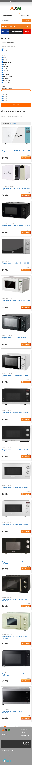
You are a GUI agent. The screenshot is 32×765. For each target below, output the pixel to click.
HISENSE (5, 70)
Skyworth (16, 31)
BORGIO (5, 59)
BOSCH (5, 61)
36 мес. (5, 100)
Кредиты (23, 732)
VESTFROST (6, 80)
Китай (4, 49)
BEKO (4, 57)
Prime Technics (7, 76)
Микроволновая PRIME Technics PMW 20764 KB (16, 226)
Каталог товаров (8, 26)
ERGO (4, 64)
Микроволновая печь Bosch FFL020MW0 (15, 487)
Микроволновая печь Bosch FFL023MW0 (15, 524)
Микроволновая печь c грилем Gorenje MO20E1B (14, 562)
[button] (4, 212)
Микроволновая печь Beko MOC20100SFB (15, 263)
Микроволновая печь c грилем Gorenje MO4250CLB (14, 600)
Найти (27, 20)
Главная (3, 116)
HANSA (5, 68)
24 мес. (5, 98)
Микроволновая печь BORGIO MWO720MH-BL (16, 338)
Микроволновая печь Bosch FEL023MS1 (15, 412)
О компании (24, 729)
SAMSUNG (6, 78)
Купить (27, 158)
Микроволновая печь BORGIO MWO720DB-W (16, 300)
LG (4, 72)
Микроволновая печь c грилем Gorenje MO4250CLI (14, 637)
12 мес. (5, 96)
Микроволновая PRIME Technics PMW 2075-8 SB (16, 151)
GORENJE (5, 66)
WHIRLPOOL (6, 82)
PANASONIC (6, 74)
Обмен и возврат (25, 735)
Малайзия (6, 51)
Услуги (22, 731)
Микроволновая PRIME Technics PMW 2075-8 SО (16, 189)
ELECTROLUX (7, 63)
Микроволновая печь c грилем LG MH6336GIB (13, 674)
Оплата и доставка (25, 734)
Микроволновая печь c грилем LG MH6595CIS (13, 712)
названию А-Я (12, 123)
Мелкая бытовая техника (15, 116)
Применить (16, 104)
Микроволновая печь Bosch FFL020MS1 (15, 450)
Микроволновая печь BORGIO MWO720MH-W (16, 375)
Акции (27, 31)
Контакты (23, 736)
